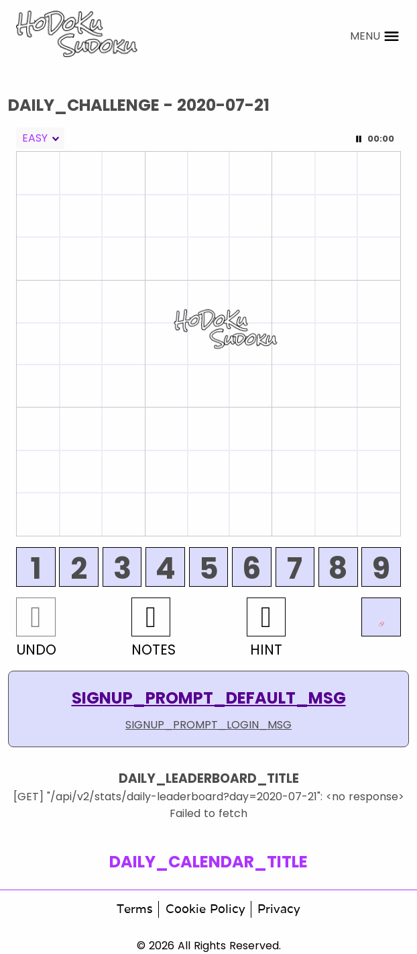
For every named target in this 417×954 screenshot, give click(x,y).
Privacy (278, 908)
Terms (135, 908)
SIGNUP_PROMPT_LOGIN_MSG (208, 724)
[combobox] (40, 138)
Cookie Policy (205, 908)
